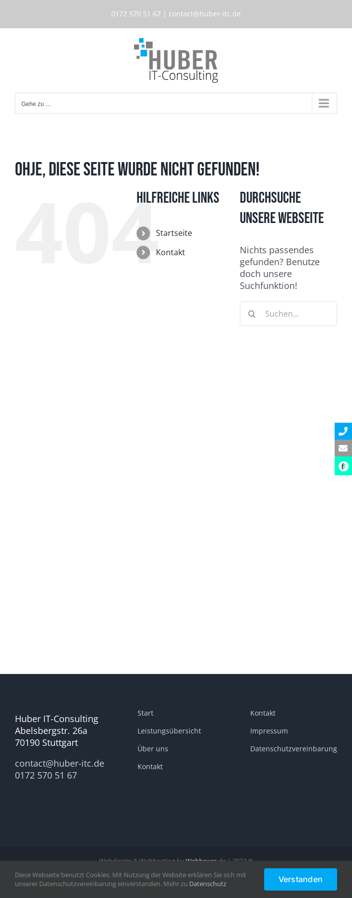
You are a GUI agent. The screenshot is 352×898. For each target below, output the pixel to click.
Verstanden (301, 879)
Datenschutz (207, 883)
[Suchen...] (288, 313)
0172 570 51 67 (136, 13)
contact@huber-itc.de (205, 13)
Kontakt (170, 252)
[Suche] (252, 313)
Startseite (174, 232)
